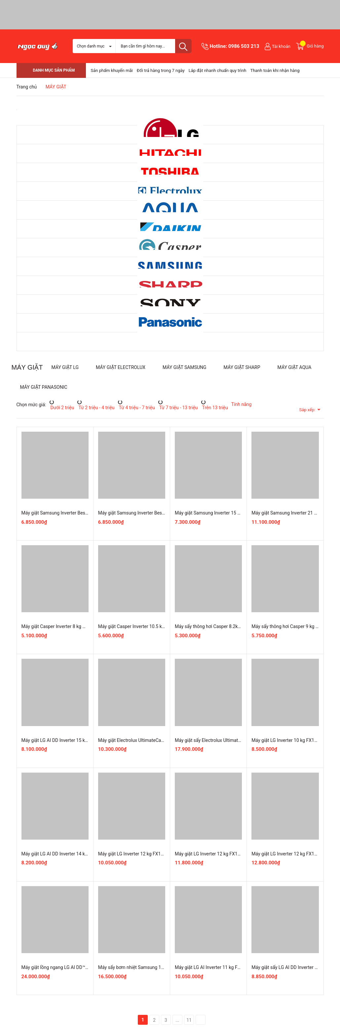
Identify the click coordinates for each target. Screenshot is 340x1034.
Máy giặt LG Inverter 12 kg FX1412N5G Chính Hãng (150, 853)
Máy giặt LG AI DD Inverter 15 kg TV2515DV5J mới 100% (79, 740)
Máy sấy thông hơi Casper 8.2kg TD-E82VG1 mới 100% (230, 626)
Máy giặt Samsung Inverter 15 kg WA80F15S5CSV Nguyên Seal (239, 513)
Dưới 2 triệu (62, 407)
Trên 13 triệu (214, 407)
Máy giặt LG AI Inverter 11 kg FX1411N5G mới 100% (228, 967)
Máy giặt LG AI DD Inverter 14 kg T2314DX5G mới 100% (78, 853)
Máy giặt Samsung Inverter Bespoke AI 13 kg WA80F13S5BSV (161, 513)
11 (189, 1020)
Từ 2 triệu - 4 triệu (95, 407)
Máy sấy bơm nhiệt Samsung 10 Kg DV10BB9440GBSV (154, 967)
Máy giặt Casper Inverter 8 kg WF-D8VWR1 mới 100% (75, 626)
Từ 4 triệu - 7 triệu (136, 407)
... (177, 1020)
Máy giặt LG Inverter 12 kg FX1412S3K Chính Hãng (227, 853)
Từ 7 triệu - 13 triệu (178, 407)
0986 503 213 (243, 46)
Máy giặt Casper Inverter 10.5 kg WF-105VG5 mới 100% (154, 626)
